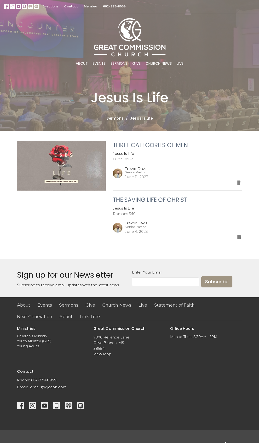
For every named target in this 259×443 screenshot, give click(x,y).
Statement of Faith (174, 305)
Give (136, 63)
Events (99, 63)
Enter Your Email (147, 272)
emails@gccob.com (48, 387)
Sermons (118, 63)
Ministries (26, 328)
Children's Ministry (32, 336)
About (82, 63)
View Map (102, 354)
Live (180, 63)
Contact (71, 6)
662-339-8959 (114, 6)
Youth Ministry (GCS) (34, 341)
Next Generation (34, 316)
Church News (158, 63)
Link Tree (90, 316)
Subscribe (217, 281)
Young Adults (28, 346)
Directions (50, 6)
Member (90, 6)
